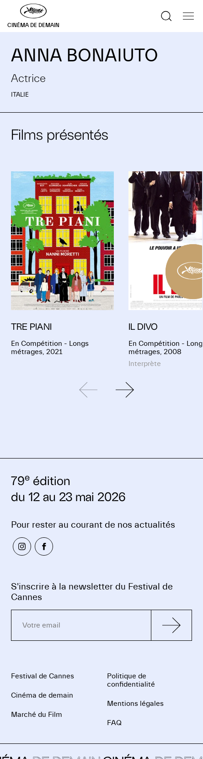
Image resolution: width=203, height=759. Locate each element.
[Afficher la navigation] (188, 16)
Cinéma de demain (42, 695)
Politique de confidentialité (131, 680)
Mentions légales (135, 703)
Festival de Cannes (42, 676)
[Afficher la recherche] (166, 16)
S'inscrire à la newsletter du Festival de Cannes (92, 591)
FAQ (114, 723)
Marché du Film (36, 714)
